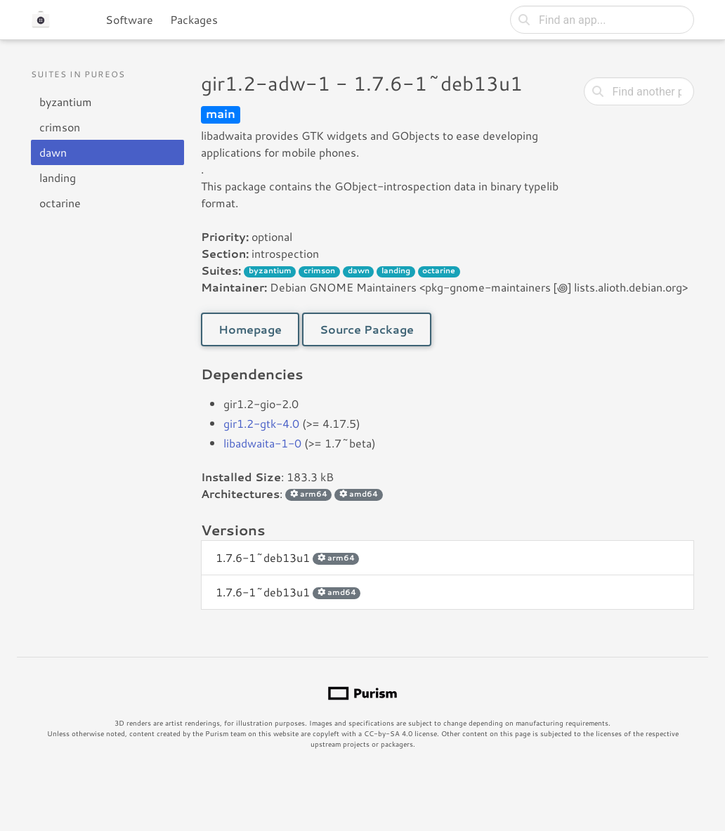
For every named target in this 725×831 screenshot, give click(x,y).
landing (57, 177)
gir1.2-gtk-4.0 (261, 423)
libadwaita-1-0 (262, 443)
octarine (60, 203)
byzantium (65, 101)
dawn (53, 152)
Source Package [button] (367, 329)
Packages (194, 19)
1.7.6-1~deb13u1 (287, 557)
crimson (59, 127)
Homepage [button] (250, 329)
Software (129, 19)
